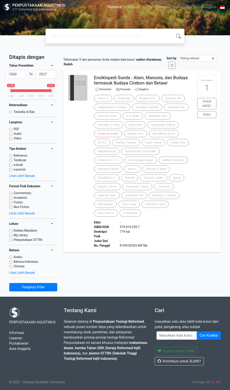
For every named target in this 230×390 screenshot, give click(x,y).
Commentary (22, 193)
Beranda (114, 7)
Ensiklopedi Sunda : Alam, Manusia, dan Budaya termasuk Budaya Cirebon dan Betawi (141, 80)
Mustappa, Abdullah (147, 107)
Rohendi (129, 177)
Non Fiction (21, 207)
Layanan (15, 338)
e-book (18, 165)
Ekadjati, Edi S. (147, 98)
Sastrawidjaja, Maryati (140, 160)
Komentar (104, 89)
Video (18, 138)
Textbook (20, 160)
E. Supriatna (130, 213)
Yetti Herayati (105, 204)
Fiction (18, 202)
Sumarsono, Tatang (137, 186)
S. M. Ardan (132, 116)
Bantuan (162, 7)
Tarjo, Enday (129, 204)
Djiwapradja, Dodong (163, 124)
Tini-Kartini (164, 186)
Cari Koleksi (209, 335)
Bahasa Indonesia (26, 261)
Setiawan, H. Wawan (164, 195)
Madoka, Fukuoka (126, 142)
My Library (21, 235)
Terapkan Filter (33, 287)
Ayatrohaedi (135, 124)
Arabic (18, 257)
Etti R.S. (102, 142)
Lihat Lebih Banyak (22, 176)
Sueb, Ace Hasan (107, 116)
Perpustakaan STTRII (28, 240)
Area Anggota (206, 7)
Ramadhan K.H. (107, 177)
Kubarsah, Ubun (107, 195)
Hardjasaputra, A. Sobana (112, 107)
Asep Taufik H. (106, 213)
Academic (20, 197)
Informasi (132, 7)
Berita (147, 7)
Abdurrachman (176, 107)
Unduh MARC (206, 103)
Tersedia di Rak (24, 112)
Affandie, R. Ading (156, 169)
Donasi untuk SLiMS (176, 351)
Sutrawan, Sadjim (154, 177)
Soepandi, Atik (173, 98)
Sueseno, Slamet (107, 186)
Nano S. (132, 169)
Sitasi (207, 114)
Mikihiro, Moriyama (173, 160)
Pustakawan (181, 7)
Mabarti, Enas (135, 133)
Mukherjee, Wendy (108, 169)
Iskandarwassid (107, 151)
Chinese (19, 266)
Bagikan (142, 89)
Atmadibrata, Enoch (164, 133)
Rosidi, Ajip (124, 98)
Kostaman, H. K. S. (108, 160)
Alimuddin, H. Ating (108, 124)
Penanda (125, 89)
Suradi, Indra (178, 142)
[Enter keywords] (176, 335)
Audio (18, 133)
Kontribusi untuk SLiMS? (179, 361)
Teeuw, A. (103, 98)
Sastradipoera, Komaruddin (140, 151)
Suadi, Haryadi (153, 142)
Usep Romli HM (134, 195)
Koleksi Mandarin (25, 230)
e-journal (20, 169)
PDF (16, 129)
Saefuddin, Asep (158, 116)
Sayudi (176, 177)
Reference (21, 155)
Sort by (172, 58)
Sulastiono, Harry (155, 204)
